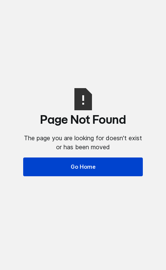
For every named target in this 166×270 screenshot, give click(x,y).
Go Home (83, 167)
